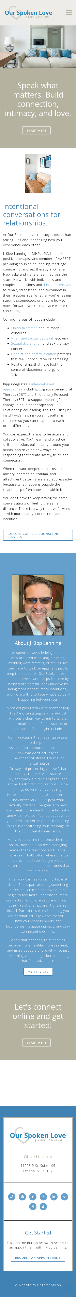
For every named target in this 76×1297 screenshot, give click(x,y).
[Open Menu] (69, 12)
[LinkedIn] (54, 1196)
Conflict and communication (33, 354)
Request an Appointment (38, 1257)
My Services (38, 971)
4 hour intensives (57, 284)
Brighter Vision (49, 1285)
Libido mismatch (24, 328)
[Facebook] (32, 1196)
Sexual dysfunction (26, 343)
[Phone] (11, 1196)
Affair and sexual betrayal (32, 338)
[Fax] (22, 1196)
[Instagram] (43, 1196)
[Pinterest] (32, 1206)
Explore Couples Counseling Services (33, 535)
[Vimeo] (64, 1196)
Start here (36, 130)
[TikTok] (43, 1206)
